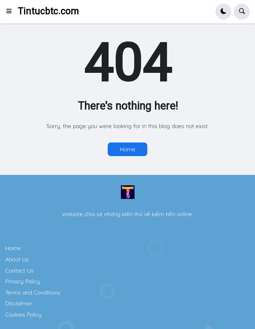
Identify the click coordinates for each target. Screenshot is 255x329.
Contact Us (19, 270)
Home (127, 149)
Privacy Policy (22, 281)
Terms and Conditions (32, 292)
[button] (11, 12)
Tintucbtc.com (48, 11)
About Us (17, 259)
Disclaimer (18, 303)
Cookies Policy (23, 314)
